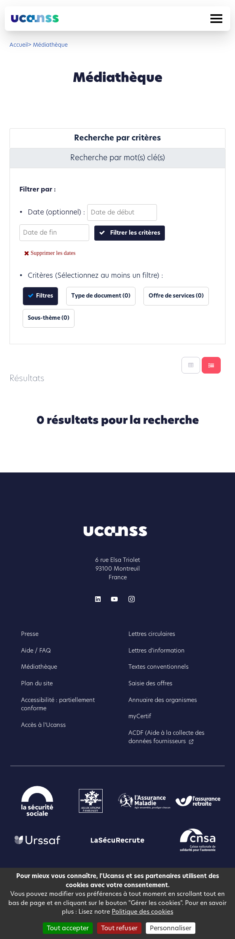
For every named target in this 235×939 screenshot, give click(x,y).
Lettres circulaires (151, 634)
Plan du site (37, 683)
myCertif (139, 716)
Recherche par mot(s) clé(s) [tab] (117, 157)
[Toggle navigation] (216, 19)
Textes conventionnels (158, 667)
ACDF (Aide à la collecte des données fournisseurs (166, 737)
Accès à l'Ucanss (43, 725)
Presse (29, 634)
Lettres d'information (156, 650)
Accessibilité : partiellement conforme (58, 704)
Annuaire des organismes (162, 700)
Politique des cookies (142, 911)
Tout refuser (119, 928)
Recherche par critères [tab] (117, 138)
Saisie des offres (150, 683)
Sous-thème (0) (48, 318)
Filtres (44, 296)
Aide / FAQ (36, 650)
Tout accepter (68, 928)
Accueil (19, 45)
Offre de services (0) (176, 296)
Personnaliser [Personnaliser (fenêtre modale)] (170, 928)
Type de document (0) (100, 296)
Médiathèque (39, 667)
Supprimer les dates (53, 253)
